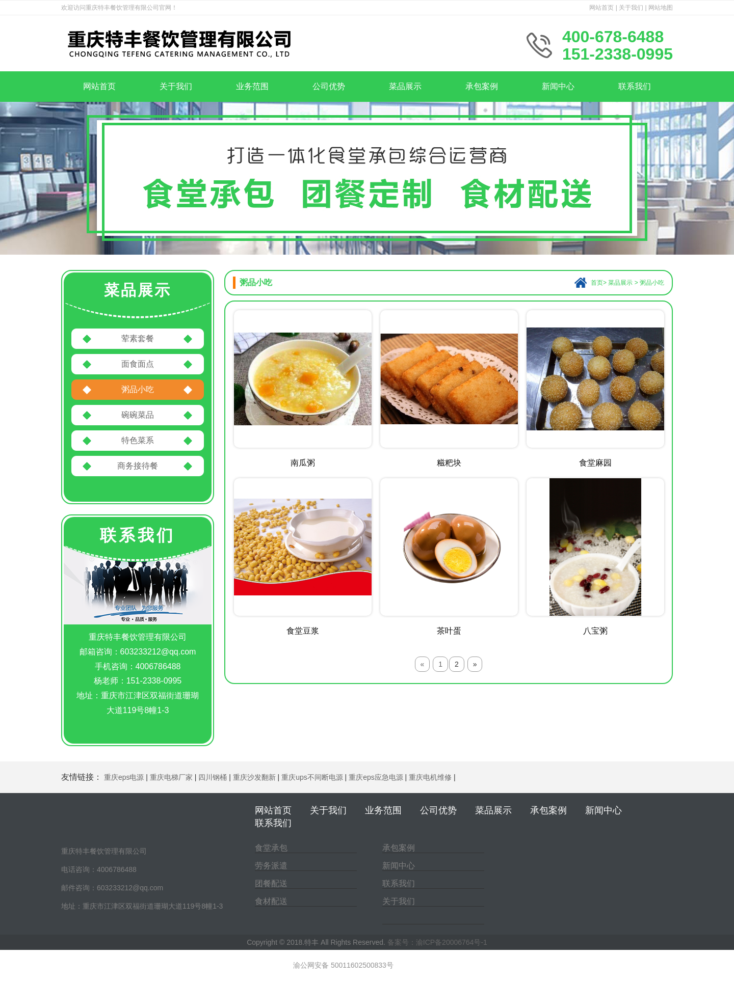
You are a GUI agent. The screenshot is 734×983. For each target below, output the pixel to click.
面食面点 (137, 364)
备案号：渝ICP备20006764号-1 (437, 942)
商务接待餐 (137, 465)
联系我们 (634, 86)
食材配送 (271, 901)
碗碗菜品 (137, 415)
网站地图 (660, 7)
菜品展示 (405, 86)
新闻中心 (558, 86)
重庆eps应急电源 (376, 777)
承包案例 (481, 86)
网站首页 (601, 7)
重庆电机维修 (430, 777)
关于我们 (631, 7)
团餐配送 (271, 883)
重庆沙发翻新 (254, 777)
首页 (597, 282)
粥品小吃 (137, 389)
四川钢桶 (212, 777)
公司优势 (328, 86)
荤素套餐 (137, 338)
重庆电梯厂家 (171, 777)
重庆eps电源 (124, 777)
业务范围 (252, 86)
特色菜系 (137, 440)
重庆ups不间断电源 (312, 777)
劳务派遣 (271, 865)
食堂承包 (271, 847)
